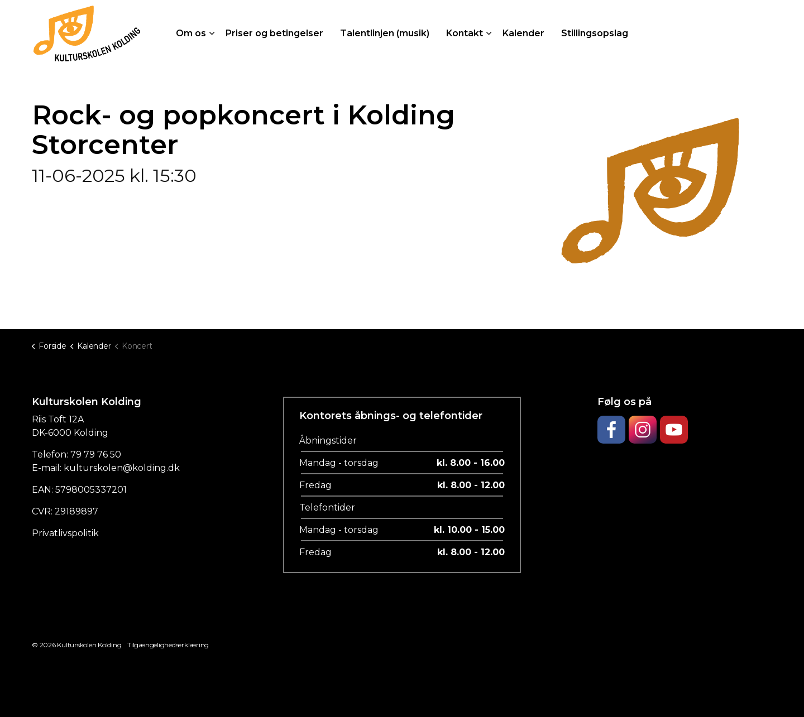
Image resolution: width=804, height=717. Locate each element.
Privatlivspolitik (65, 533)
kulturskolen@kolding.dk (122, 468)
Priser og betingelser (274, 33)
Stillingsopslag (594, 33)
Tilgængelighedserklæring (168, 645)
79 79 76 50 (95, 454)
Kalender (523, 33)
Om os (191, 33)
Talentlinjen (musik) (384, 33)
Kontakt (464, 33)
